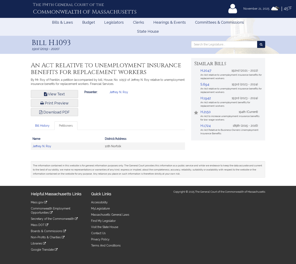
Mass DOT (39, 225)
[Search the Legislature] (261, 44)
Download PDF (54, 112)
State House (148, 31)
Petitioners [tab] (66, 125)
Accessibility (99, 202)
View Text (54, 94)
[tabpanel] (108, 144)
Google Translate (44, 249)
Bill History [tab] (42, 125)
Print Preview (54, 103)
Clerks (138, 22)
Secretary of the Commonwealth (54, 218)
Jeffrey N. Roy (118, 92)
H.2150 (205, 112)
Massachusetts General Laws (110, 214)
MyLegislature (100, 208)
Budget (88, 22)
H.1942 (205, 98)
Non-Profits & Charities (48, 237)
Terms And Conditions (106, 245)
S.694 (204, 84)
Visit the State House (104, 227)
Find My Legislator (103, 220)
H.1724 (205, 126)
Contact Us (98, 233)
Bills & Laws (62, 22)
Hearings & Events (169, 22)
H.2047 (205, 71)
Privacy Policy (100, 239)
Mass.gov (39, 202)
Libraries (38, 243)
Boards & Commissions (48, 231)
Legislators (114, 22)
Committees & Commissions (219, 22)
